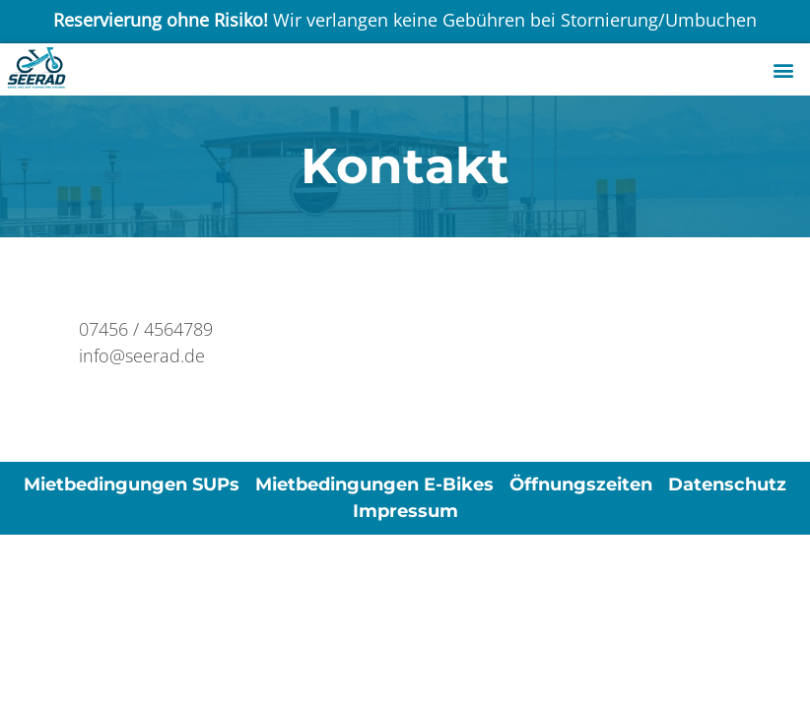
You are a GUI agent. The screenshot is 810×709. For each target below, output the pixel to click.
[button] (784, 69)
